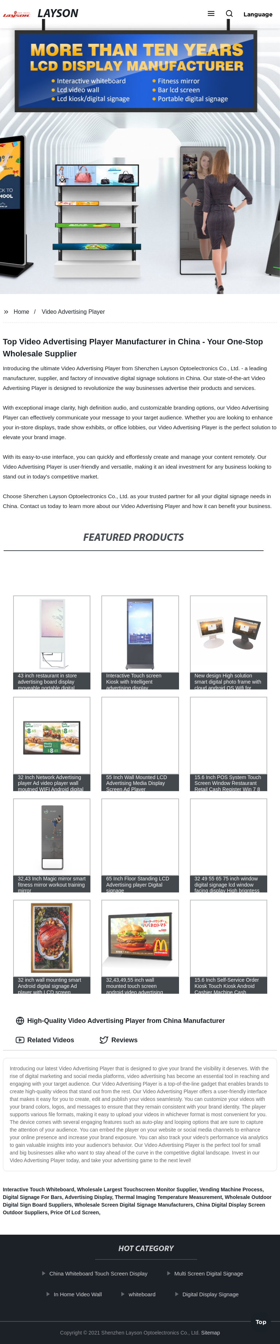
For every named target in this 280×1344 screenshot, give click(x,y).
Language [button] (258, 14)
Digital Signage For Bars (32, 1197)
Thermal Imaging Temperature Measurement (168, 1197)
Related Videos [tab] (45, 1040)
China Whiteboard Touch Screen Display (105, 1273)
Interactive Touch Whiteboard (38, 1189)
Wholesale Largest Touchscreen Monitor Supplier (137, 1189)
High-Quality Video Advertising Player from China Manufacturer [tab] (120, 1020)
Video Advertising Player (73, 312)
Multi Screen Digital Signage (215, 1273)
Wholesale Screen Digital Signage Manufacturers (134, 1205)
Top (261, 1324)
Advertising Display (88, 1197)
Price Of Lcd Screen (74, 1212)
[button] (211, 14)
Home (22, 312)
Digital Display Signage (217, 1294)
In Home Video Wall (84, 1294)
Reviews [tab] (118, 1040)
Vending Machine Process (230, 1189)
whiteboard (148, 1294)
